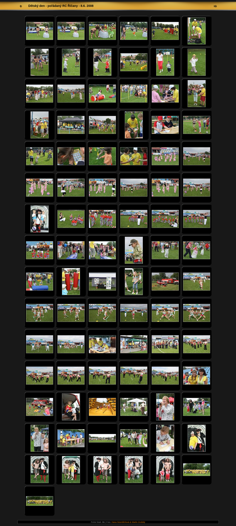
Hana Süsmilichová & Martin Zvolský (128, 522)
